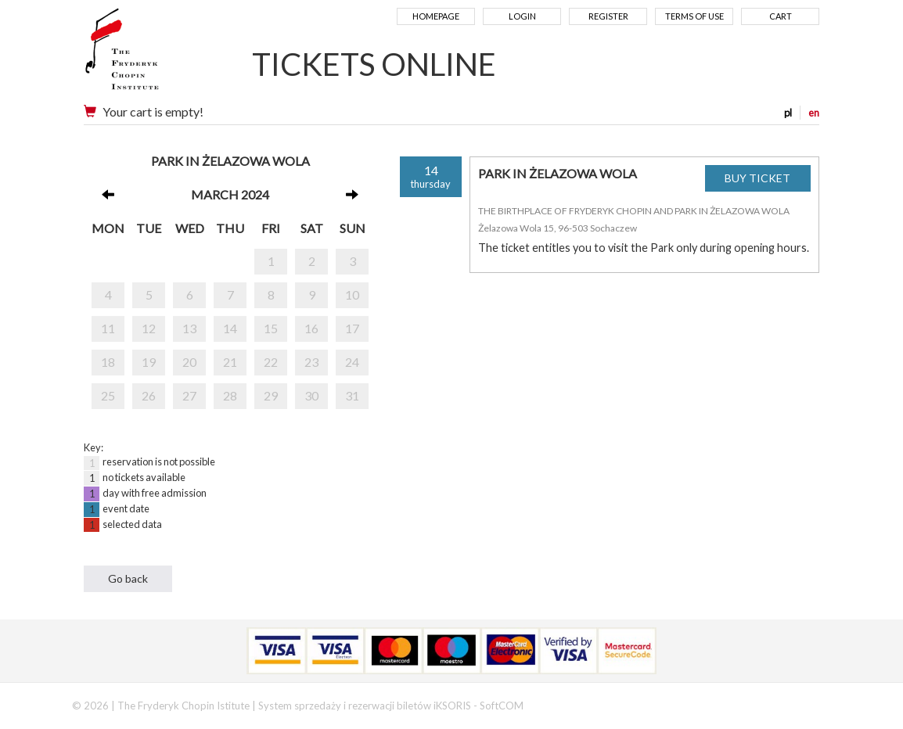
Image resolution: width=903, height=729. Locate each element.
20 (189, 361)
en (813, 112)
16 (311, 328)
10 (352, 294)
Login (522, 16)
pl (788, 112)
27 (189, 395)
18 (108, 361)
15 (271, 328)
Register (608, 16)
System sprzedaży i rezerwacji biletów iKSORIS (364, 705)
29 (271, 395)
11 (108, 328)
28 (230, 395)
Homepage (435, 16)
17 (352, 328)
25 (108, 395)
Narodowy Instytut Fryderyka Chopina (152, 55)
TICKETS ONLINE (374, 64)
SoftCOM (501, 705)
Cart (780, 16)
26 (149, 395)
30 (311, 395)
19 (149, 361)
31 (352, 395)
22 (271, 361)
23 (311, 361)
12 (149, 328)
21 (230, 361)
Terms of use (694, 16)
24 (352, 361)
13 (189, 328)
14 (230, 328)
